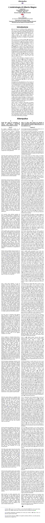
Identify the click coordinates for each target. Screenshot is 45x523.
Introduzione (22, 27)
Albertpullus (22, 119)
